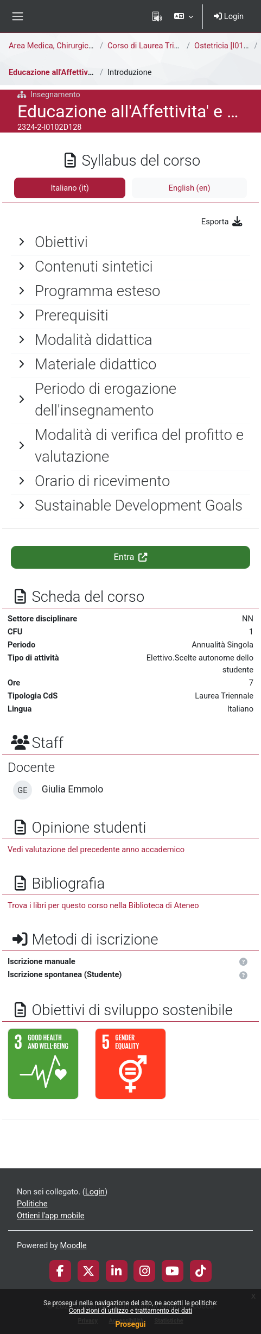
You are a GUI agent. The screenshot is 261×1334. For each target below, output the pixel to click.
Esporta (222, 221)
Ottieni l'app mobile (50, 1215)
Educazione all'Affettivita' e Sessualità (76, 72)
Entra (131, 557)
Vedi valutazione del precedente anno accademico (96, 849)
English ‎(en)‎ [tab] (190, 188)
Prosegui (130, 1324)
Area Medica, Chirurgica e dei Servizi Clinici (84, 46)
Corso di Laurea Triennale (152, 46)
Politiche (32, 1204)
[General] (130, 242)
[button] (183, 16)
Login (229, 16)
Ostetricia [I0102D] (227, 46)
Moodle (73, 1245)
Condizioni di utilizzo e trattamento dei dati (130, 1310)
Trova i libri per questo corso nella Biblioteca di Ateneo (103, 905)
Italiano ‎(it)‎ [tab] (69, 188)
